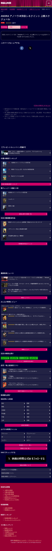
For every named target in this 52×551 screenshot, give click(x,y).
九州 (3, 420)
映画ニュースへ (25, 297)
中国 (3, 417)
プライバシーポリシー (34, 540)
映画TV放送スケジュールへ (25, 391)
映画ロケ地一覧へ (25, 448)
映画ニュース (9, 528)
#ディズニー (33, 358)
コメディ (4, 440)
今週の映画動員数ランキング (9, 184)
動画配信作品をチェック (25, 243)
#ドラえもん (4, 358)
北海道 (3, 410)
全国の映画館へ (25, 425)
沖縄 (28, 420)
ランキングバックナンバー (12, 520)
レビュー (23, 27)
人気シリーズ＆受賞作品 (12, 496)
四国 (28, 417)
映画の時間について (25, 465)
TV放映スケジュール (11, 532)
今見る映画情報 (9, 534)
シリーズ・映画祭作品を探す (25, 361)
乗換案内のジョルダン (20, 540)
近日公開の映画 (9, 494)
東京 (3, 403)
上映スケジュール (34, 9)
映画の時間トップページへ (9, 476)
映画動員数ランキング (11, 518)
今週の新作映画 (9, 492)
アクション (5, 433)
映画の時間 (4, 9)
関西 (3, 406)
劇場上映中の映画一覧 (25, 214)
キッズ (28, 437)
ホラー (28, 440)
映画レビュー (25, 349)
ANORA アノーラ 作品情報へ (9, 469)
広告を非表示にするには (42, 105)
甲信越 (3, 413)
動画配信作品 (9, 530)
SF (2, 437)
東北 (28, 410)
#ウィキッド (13, 358)
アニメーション (31, 433)
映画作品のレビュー (11, 498)
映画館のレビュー (10, 510)
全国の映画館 (9, 508)
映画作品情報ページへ (8, 473)
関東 (28, 403)
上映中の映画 (9, 490)
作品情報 (12, 9)
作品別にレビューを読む (12, 499)
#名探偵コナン (23, 358)
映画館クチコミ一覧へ (25, 445)
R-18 (3, 22)
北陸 (28, 413)
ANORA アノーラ (22, 9)
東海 (28, 406)
